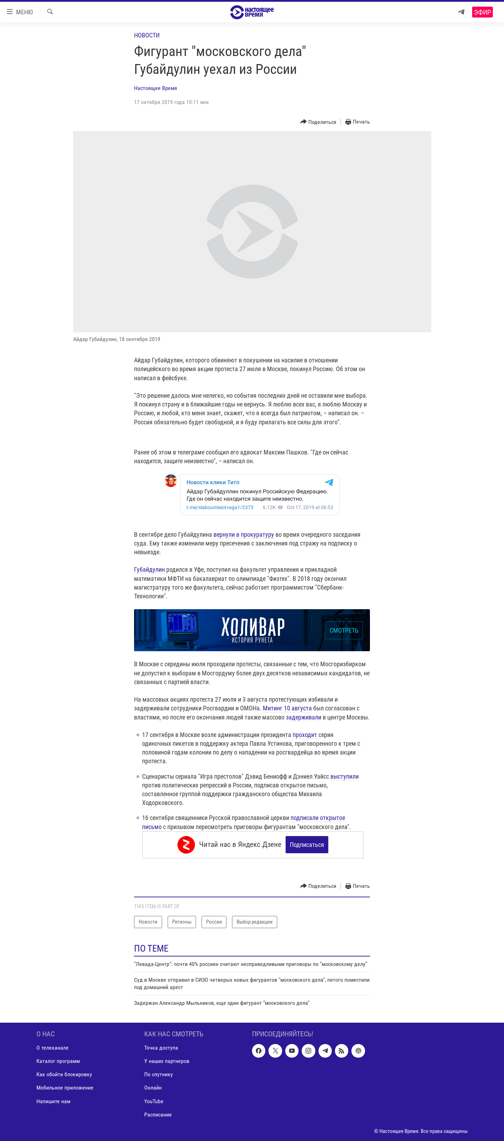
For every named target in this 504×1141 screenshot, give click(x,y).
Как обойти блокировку (64, 1074)
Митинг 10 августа (287, 708)
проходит (305, 734)
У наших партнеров (166, 1061)
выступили (344, 776)
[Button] (318, 122)
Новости (147, 35)
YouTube (153, 1101)
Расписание (158, 1114)
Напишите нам (53, 1101)
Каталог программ (58, 1061)
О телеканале (52, 1048)
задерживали (303, 717)
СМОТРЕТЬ (344, 630)
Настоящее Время (155, 88)
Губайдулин (149, 569)
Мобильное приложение (64, 1088)
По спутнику (158, 1074)
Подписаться (307, 844)
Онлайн (153, 1088)
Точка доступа (161, 1048)
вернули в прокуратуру (244, 534)
